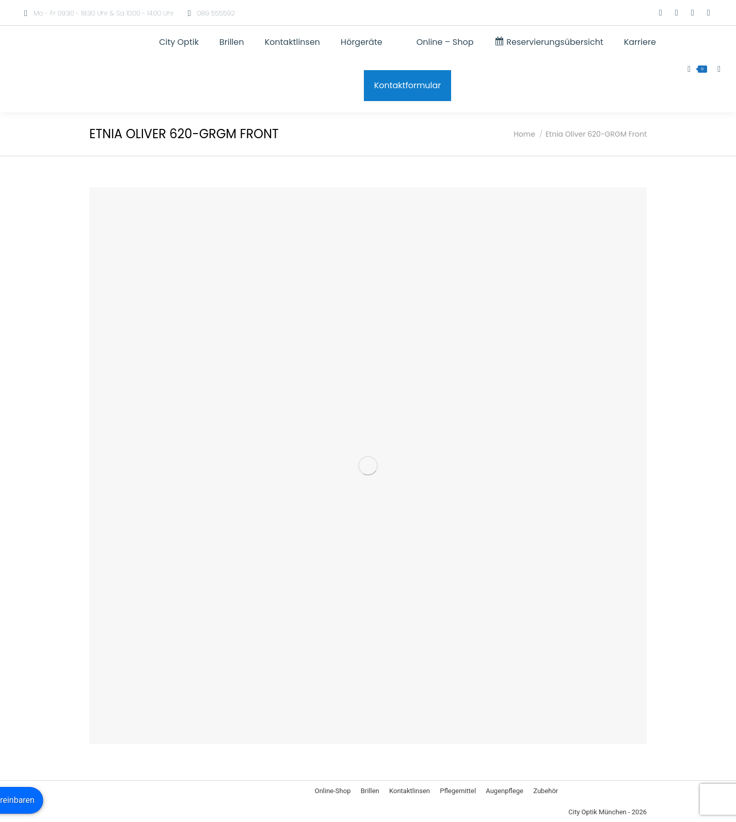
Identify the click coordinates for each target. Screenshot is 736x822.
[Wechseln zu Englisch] (629, 13)
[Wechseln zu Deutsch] (610, 13)
